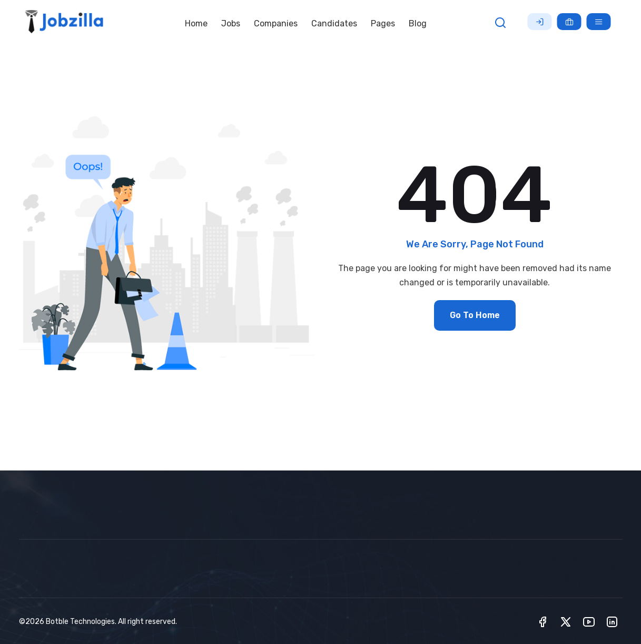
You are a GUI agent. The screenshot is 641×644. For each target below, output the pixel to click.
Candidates (334, 23)
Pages (383, 23)
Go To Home (475, 315)
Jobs (230, 23)
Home (196, 23)
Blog (418, 23)
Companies (276, 23)
